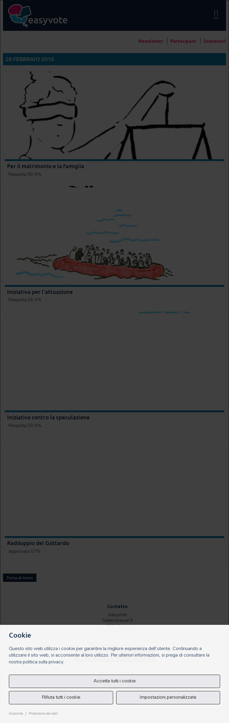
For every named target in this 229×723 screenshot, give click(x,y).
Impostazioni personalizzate (168, 697)
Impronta (16, 714)
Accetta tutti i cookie (115, 681)
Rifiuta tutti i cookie (61, 697)
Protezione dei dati (43, 714)
